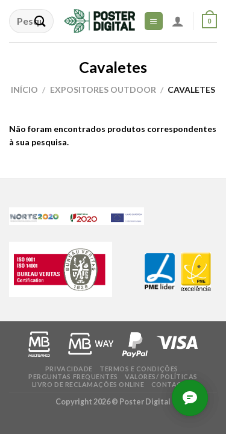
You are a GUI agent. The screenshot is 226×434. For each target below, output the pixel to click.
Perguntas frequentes (73, 376)
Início (24, 89)
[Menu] (154, 21)
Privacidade (69, 369)
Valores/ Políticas (161, 376)
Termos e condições (138, 369)
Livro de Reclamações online (88, 384)
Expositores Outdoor (103, 89)
